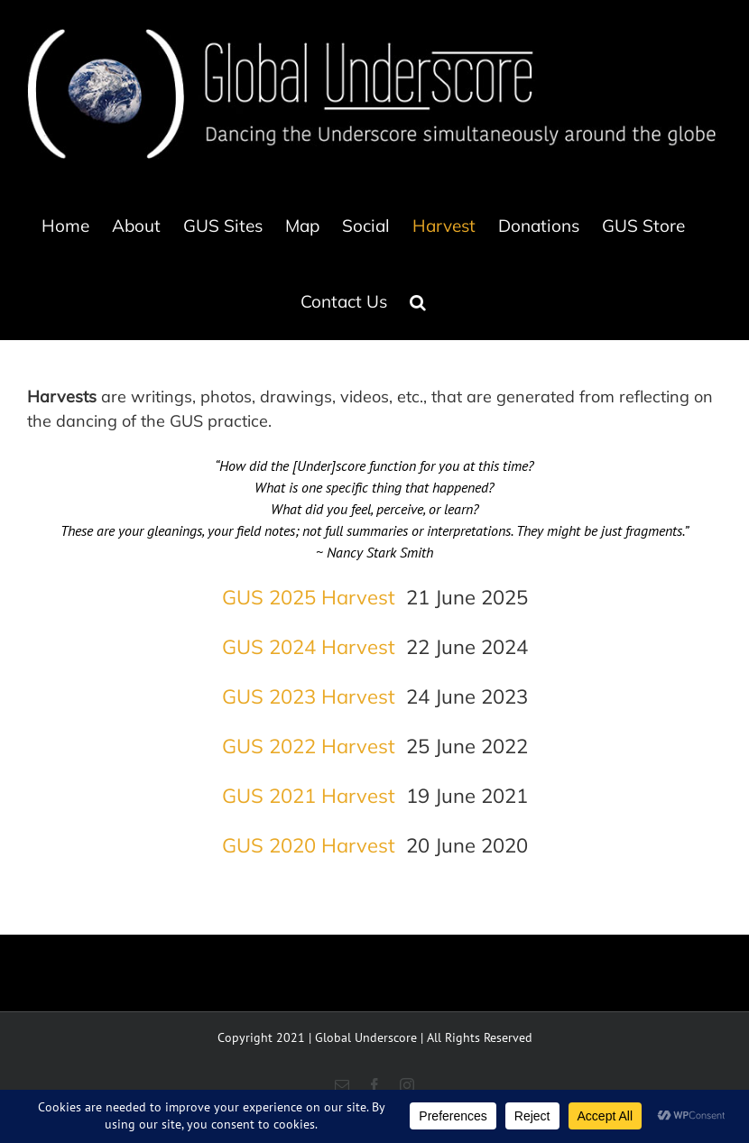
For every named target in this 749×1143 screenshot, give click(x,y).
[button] (418, 301)
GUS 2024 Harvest (308, 646)
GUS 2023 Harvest (308, 696)
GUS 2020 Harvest (308, 845)
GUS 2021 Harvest (308, 795)
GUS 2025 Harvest (308, 597)
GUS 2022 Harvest (308, 746)
